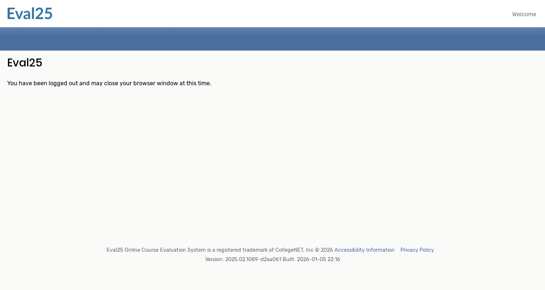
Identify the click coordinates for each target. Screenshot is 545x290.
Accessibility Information (364, 250)
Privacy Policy (417, 250)
